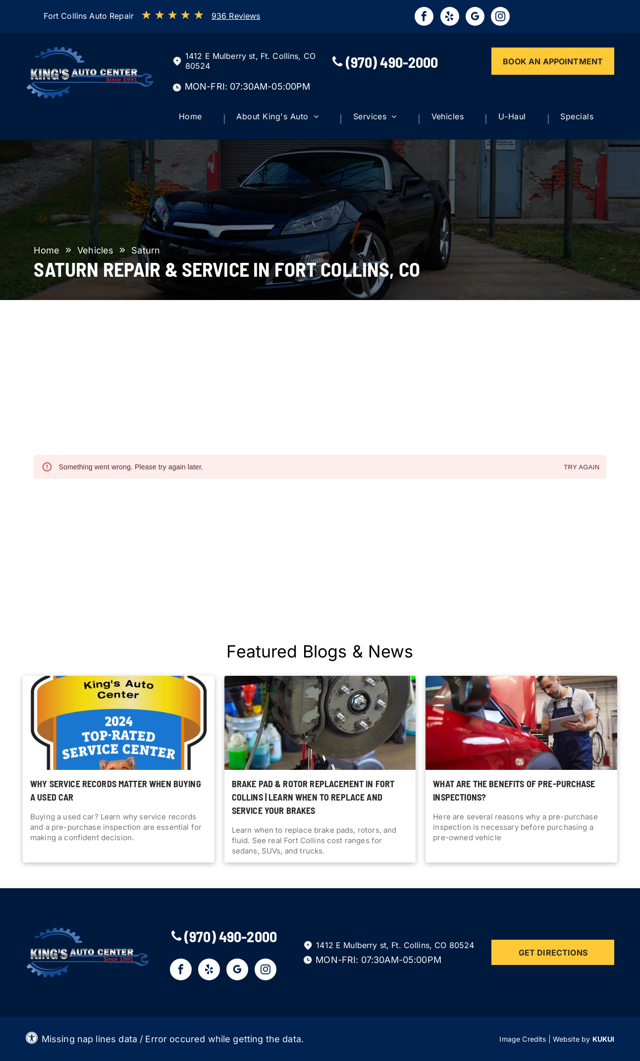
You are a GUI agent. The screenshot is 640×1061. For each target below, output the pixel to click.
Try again (581, 467)
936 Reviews (236, 16)
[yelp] (449, 17)
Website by (571, 1039)
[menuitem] (199, 119)
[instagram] (500, 17)
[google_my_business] (475, 17)
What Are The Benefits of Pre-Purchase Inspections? (514, 790)
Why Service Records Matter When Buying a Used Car (115, 790)
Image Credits (522, 1039)
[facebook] (424, 17)
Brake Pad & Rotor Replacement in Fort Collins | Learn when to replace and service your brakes (313, 797)
